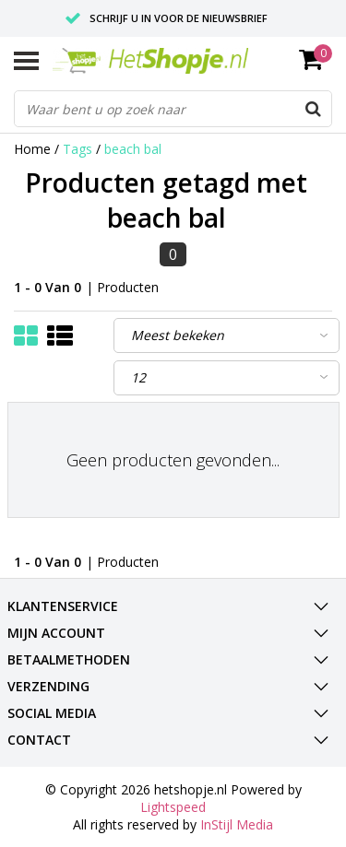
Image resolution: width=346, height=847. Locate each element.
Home (32, 149)
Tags (77, 149)
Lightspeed (173, 807)
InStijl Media (236, 824)
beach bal (132, 149)
